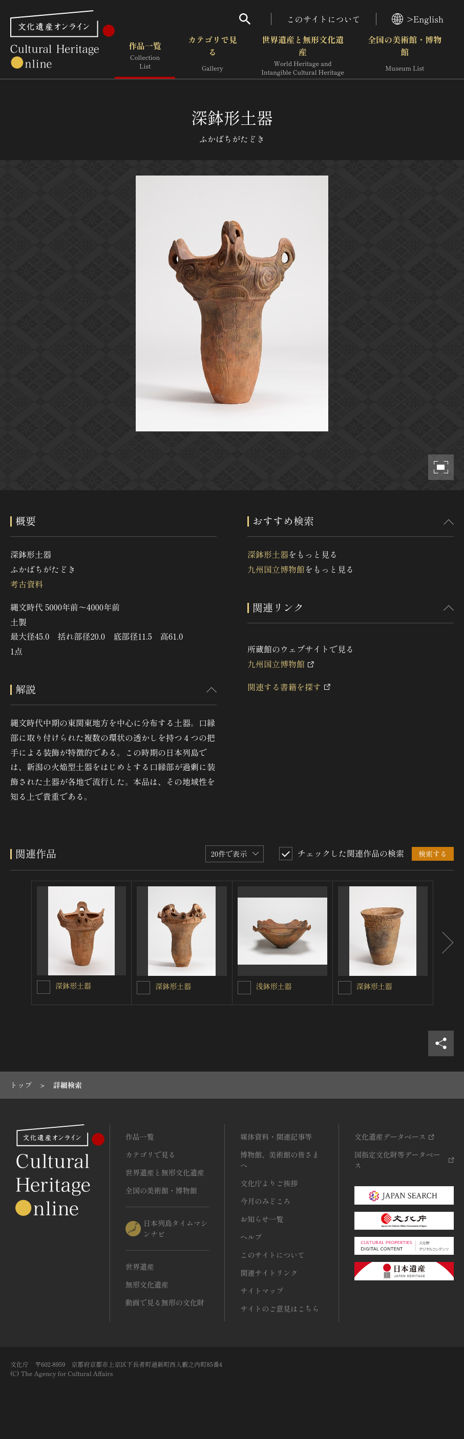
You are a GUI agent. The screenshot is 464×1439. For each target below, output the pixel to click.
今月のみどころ (265, 1201)
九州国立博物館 (276, 569)
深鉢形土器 (267, 554)
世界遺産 (139, 1266)
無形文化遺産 (146, 1284)
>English (418, 19)
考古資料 (26, 584)
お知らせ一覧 (261, 1219)
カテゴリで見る (212, 55)
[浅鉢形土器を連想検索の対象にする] (244, 987)
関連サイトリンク (269, 1273)
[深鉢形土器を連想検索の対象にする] (43, 987)
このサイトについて (324, 19)
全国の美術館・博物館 (404, 55)
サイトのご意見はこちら (279, 1308)
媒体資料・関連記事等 (276, 1136)
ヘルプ (251, 1237)
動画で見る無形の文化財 (164, 1302)
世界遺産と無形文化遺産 (302, 55)
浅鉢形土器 (274, 986)
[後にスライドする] (443, 943)
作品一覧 (145, 55)
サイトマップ (261, 1290)
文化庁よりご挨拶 (269, 1183)
